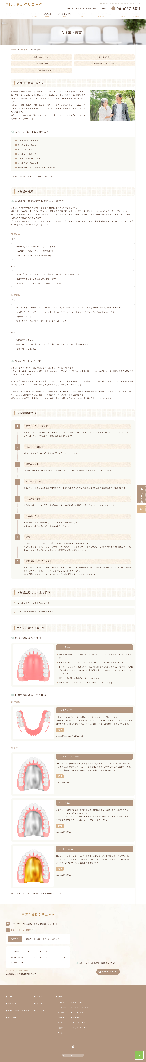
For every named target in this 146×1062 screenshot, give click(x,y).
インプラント (63, 1033)
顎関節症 (61, 1023)
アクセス (81, 15)
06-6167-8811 (22, 930)
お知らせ (123, 15)
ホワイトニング (79, 1028)
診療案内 (62, 997)
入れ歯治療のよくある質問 (104, 64)
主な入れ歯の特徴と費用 (41, 70)
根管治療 (61, 1012)
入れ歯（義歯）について (41, 57)
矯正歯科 (76, 1018)
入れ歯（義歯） (79, 1012)
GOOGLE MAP (109, 972)
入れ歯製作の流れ (42, 64)
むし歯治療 (62, 1007)
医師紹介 (21, 15)
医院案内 (34, 15)
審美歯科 (61, 1028)
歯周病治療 (77, 1002)
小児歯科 (61, 1018)
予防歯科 (61, 1002)
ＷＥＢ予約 (142, 494)
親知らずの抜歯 (79, 1023)
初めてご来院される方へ (102, 15)
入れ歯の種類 (104, 57)
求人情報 (136, 15)
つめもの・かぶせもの (81, 1007)
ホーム (9, 15)
